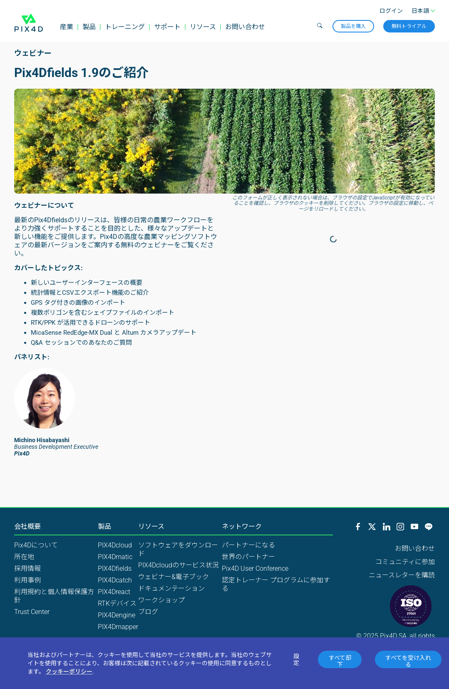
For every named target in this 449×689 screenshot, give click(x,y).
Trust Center (32, 612)
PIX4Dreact (114, 592)
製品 (89, 27)
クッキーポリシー (69, 671)
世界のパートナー (248, 557)
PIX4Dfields (114, 568)
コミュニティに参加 (405, 562)
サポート (167, 27)
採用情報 (27, 568)
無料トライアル (409, 26)
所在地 (24, 557)
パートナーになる (248, 545)
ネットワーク (242, 526)
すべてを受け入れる (408, 661)
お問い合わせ (245, 27)
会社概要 (27, 526)
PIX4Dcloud (115, 545)
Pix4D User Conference (255, 568)
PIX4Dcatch (115, 580)
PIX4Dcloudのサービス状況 (178, 565)
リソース (203, 27)
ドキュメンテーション (171, 588)
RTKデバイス (117, 603)
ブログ (148, 612)
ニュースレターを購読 (402, 575)
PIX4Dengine (116, 615)
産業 (66, 27)
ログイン (391, 10)
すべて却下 (340, 661)
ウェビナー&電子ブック (173, 577)
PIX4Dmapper (118, 627)
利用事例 (27, 580)
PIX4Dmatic (115, 557)
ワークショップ (161, 600)
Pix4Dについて (36, 545)
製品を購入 (353, 26)
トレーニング (125, 27)
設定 (296, 659)
